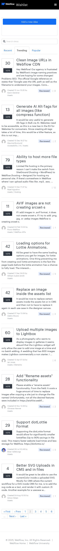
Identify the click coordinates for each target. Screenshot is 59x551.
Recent (8, 50)
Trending (22, 50)
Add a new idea (29, 21)
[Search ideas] (29, 41)
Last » (23, 516)
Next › (12, 516)
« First (7, 511)
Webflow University (39, 543)
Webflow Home (18, 543)
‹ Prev (17, 511)
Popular (36, 50)
